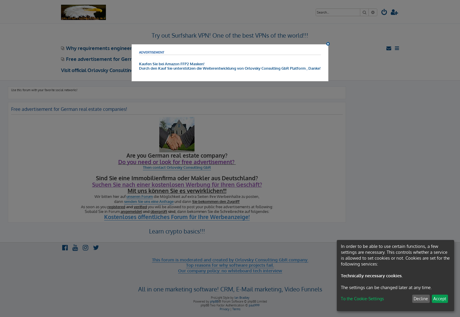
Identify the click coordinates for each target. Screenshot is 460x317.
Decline (421, 298)
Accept (439, 298)
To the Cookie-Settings (362, 298)
